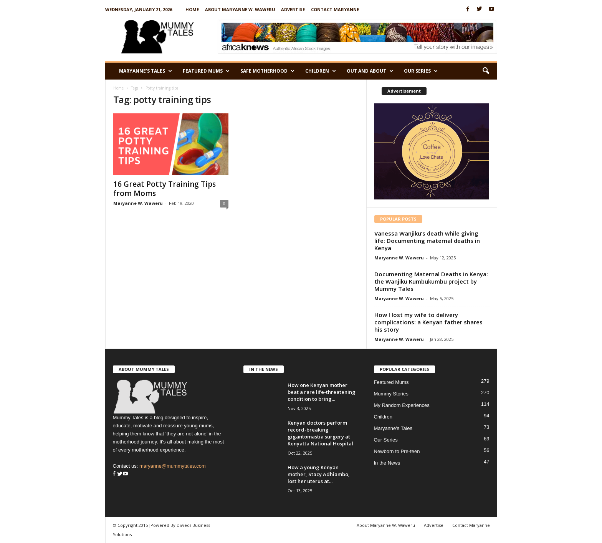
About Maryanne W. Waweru (240, 9)
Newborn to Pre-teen (397, 451)
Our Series (421, 71)
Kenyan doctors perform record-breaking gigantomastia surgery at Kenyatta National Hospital (320, 433)
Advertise (293, 9)
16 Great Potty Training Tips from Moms (164, 188)
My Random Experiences (402, 405)
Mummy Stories (391, 394)
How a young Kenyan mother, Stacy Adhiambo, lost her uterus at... (319, 474)
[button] (485, 71)
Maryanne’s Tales (145, 71)
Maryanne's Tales (393, 428)
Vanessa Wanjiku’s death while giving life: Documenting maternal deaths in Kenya (427, 240)
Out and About (370, 71)
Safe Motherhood (267, 71)
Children (320, 71)
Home (192, 9)
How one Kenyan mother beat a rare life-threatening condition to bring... (322, 392)
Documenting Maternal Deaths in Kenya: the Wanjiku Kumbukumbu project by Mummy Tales (431, 281)
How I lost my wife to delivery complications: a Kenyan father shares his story (428, 322)
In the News (387, 463)
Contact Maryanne (335, 9)
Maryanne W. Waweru (138, 203)
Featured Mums (206, 71)
